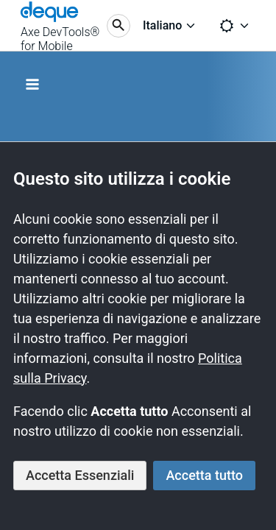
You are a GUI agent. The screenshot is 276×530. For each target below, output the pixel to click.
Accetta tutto (204, 475)
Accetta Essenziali (80, 475)
